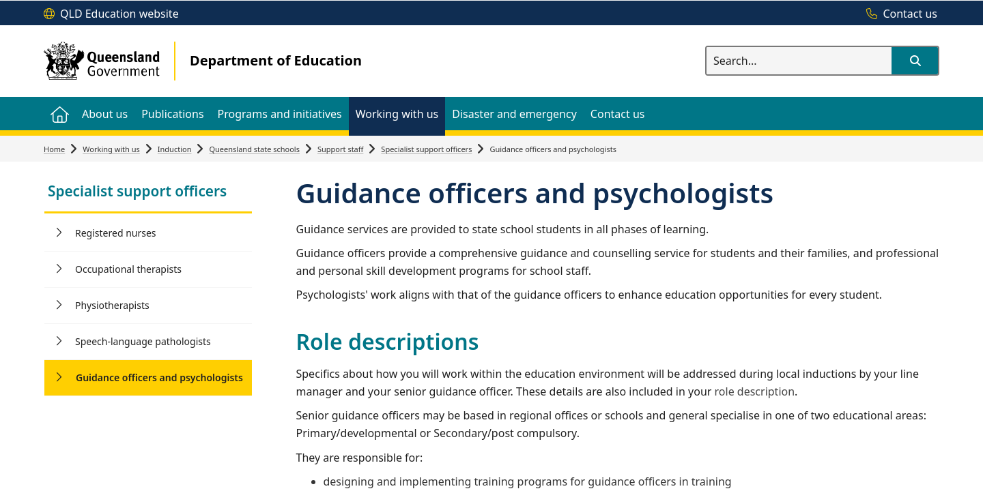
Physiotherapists (112, 305)
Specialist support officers (426, 149)
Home (54, 149)
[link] (148, 192)
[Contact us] (898, 14)
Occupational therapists (128, 269)
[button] (915, 60)
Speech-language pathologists (143, 341)
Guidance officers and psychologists (159, 377)
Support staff (340, 149)
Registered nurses (115, 232)
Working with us (111, 149)
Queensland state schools (254, 149)
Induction (175, 149)
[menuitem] (59, 113)
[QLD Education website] (111, 14)
